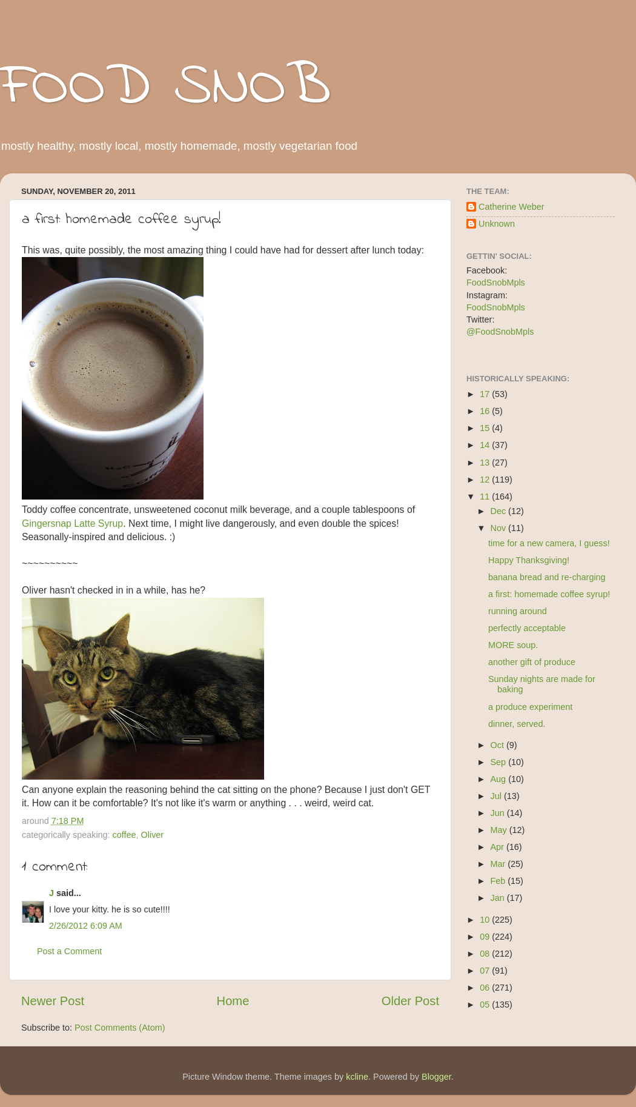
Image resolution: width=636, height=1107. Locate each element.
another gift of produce (531, 662)
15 (486, 428)
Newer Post (52, 1001)
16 (486, 411)
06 (486, 987)
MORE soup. (513, 645)
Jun (499, 813)
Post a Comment (69, 951)
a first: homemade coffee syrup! (549, 594)
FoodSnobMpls (495, 282)
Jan (499, 898)
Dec (500, 511)
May (500, 830)
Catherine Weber (512, 207)
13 (486, 462)
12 (486, 479)
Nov (500, 528)
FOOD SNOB (165, 88)
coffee (124, 835)
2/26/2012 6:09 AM (85, 926)
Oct (498, 745)
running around (517, 611)
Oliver (152, 835)
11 (486, 496)
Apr (498, 847)
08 (486, 953)
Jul (497, 796)
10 (486, 920)
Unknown (497, 224)
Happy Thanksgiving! (528, 560)
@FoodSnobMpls (500, 331)
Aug (500, 779)
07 (486, 970)
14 (486, 445)
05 (486, 1004)
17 (486, 394)
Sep (500, 762)
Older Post (410, 1001)
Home (233, 1001)
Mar (499, 864)
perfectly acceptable (527, 628)
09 (486, 936)
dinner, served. (516, 724)
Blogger (436, 1077)
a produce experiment (530, 707)
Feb (499, 881)
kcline (357, 1077)
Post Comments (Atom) (120, 1027)
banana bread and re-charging (547, 577)
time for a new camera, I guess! (549, 543)
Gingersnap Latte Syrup (72, 523)
